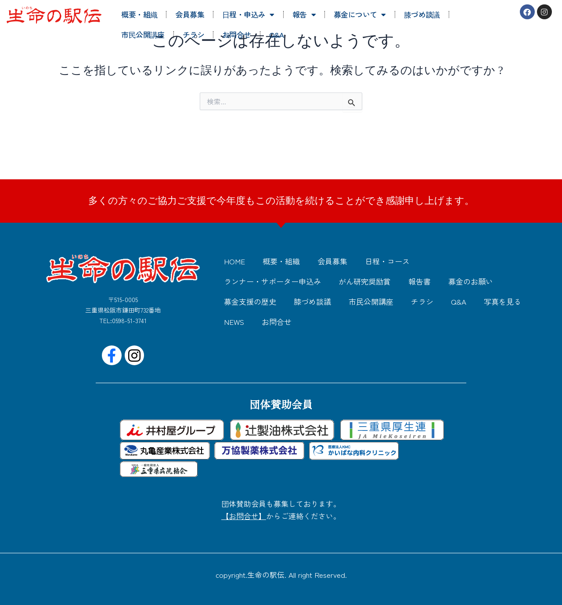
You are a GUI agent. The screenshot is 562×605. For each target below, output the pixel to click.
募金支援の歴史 (250, 301)
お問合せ (236, 34)
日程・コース (387, 261)
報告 (304, 15)
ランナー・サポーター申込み (272, 281)
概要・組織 (139, 14)
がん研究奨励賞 (365, 281)
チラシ (193, 34)
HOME (234, 261)
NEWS (234, 321)
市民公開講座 (142, 34)
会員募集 (189, 14)
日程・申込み (248, 15)
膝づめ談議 (422, 14)
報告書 (419, 281)
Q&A (276, 34)
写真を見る (502, 301)
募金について (360, 15)
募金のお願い (470, 281)
